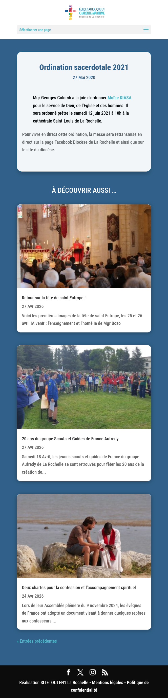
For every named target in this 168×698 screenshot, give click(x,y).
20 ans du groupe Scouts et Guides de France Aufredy (70, 438)
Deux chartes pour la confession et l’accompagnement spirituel (79, 587)
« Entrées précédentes (37, 641)
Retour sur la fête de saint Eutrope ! (54, 297)
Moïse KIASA (119, 97)
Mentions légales (107, 682)
